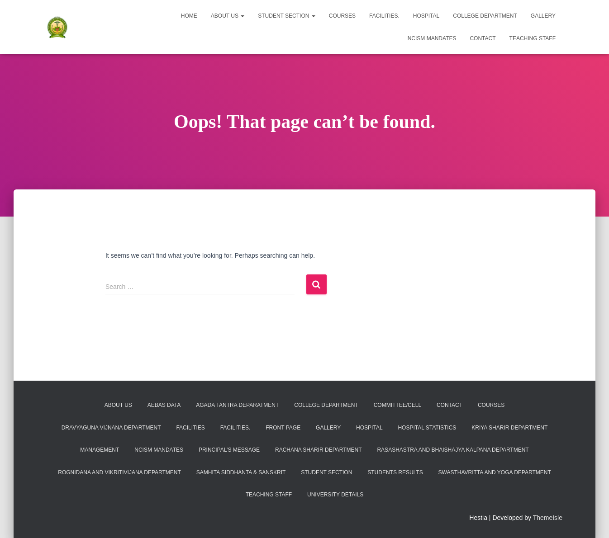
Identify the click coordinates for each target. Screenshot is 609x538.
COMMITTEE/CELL (397, 405)
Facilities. (384, 16)
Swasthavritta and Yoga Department (494, 472)
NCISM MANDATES (432, 38)
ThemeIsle (547, 517)
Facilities (190, 428)
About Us (227, 16)
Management (99, 450)
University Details (335, 494)
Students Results (395, 472)
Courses (342, 16)
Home (189, 16)
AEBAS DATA (164, 405)
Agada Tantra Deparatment (237, 405)
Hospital (426, 16)
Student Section (286, 16)
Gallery (543, 16)
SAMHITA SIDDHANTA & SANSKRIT (241, 472)
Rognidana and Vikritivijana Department (119, 472)
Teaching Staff (532, 38)
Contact (482, 38)
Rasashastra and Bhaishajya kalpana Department (452, 450)
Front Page (283, 428)
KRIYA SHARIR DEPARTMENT (509, 428)
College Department (485, 16)
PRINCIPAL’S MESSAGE (229, 450)
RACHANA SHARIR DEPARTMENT (318, 450)
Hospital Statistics (427, 428)
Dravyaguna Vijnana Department (111, 428)
